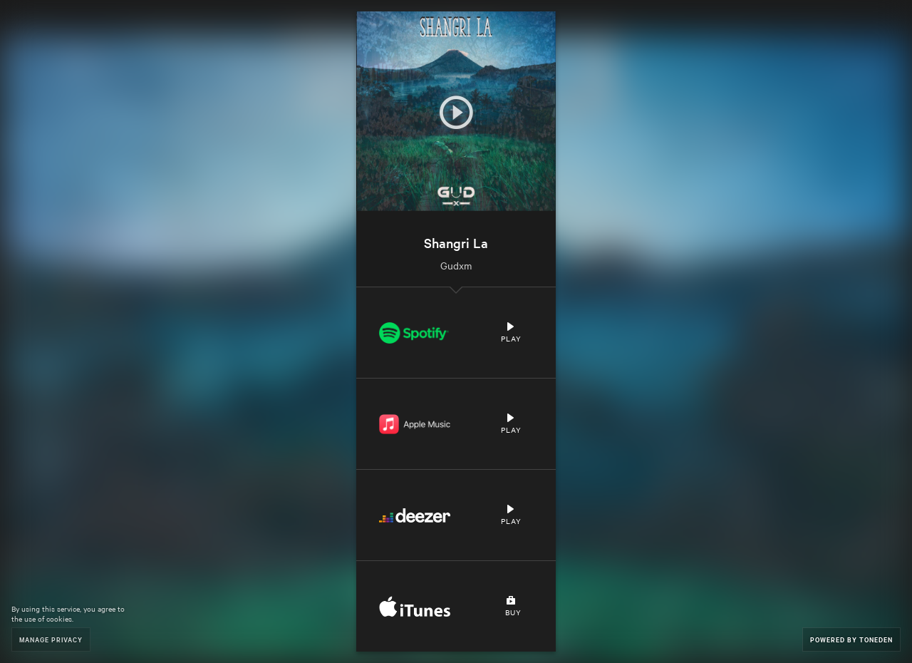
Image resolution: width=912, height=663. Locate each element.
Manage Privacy (51, 639)
